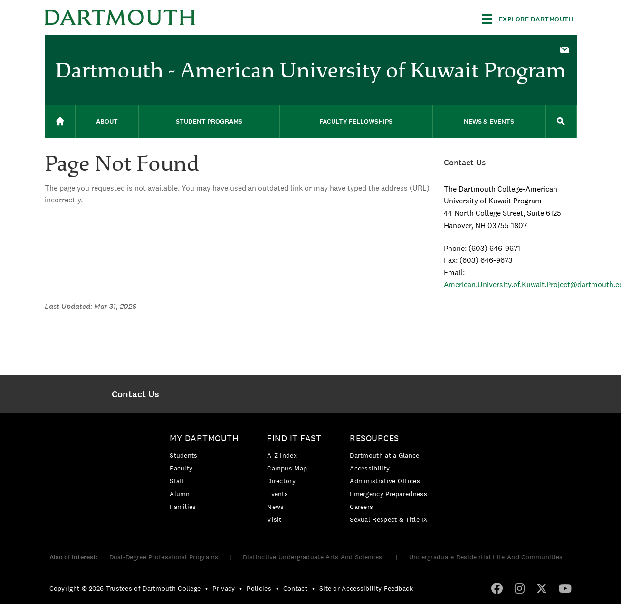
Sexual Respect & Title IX (389, 519)
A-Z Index (282, 455)
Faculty (181, 468)
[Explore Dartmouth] (528, 19)
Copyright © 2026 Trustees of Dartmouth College (125, 588)
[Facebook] (497, 587)
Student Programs (209, 121)
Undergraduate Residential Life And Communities (486, 557)
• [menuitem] (206, 588)
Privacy (223, 588)
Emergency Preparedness (388, 493)
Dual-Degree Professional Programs (164, 557)
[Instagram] (520, 587)
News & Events (489, 121)
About (107, 121)
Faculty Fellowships (355, 121)
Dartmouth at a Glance (384, 455)
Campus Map (287, 468)
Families (183, 506)
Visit (274, 519)
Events (277, 493)
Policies (259, 588)
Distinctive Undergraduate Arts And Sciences (313, 557)
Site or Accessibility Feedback (366, 588)
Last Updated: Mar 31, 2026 (90, 306)
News (275, 506)
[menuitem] (565, 49)
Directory (281, 481)
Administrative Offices (385, 481)
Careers (361, 506)
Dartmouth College (120, 17)
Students (183, 455)
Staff (177, 481)
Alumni (181, 493)
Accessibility (370, 468)
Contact (295, 588)
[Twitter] (541, 587)
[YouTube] (565, 587)
